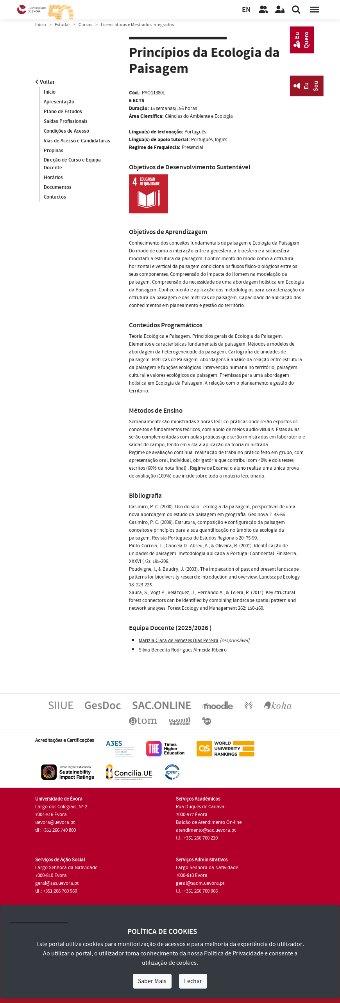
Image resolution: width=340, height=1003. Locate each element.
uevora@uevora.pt (55, 822)
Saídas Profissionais (66, 121)
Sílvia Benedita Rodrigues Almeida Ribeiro (183, 649)
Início (40, 25)
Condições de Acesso (66, 131)
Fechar (193, 981)
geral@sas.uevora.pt (57, 883)
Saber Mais (152, 981)
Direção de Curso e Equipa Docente (72, 164)
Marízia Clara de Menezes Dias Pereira (178, 640)
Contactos (55, 197)
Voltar (45, 82)
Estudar (62, 25)
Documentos (58, 187)
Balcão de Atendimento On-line (209, 822)
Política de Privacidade (233, 953)
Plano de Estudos (63, 111)
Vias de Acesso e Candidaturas (77, 140)
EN (246, 10)
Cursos (85, 25)
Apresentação (59, 101)
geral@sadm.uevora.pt (200, 883)
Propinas (53, 150)
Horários (53, 177)
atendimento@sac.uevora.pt (206, 830)
